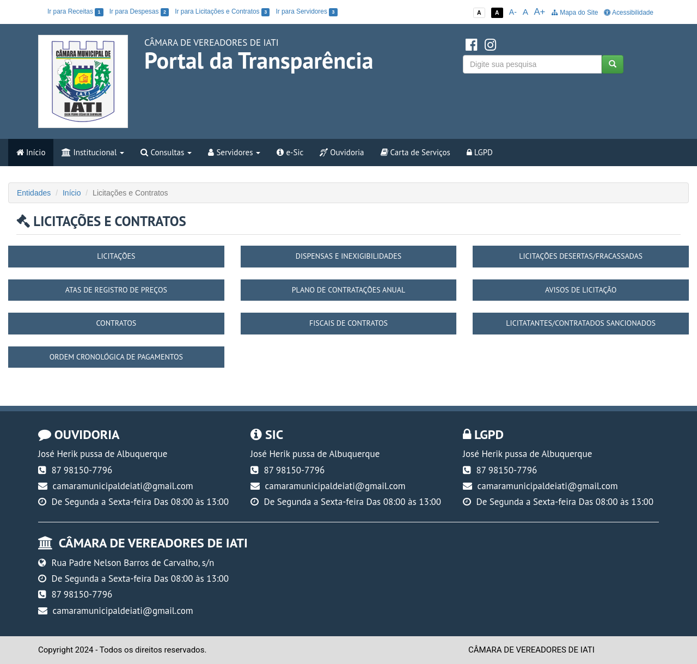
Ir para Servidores (306, 11)
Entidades (34, 192)
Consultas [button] (166, 152)
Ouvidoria (342, 152)
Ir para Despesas (139, 11)
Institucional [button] (93, 152)
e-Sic (290, 152)
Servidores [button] (234, 152)
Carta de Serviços (415, 152)
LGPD (480, 152)
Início (30, 152)
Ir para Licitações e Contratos (222, 11)
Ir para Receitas (75, 11)
